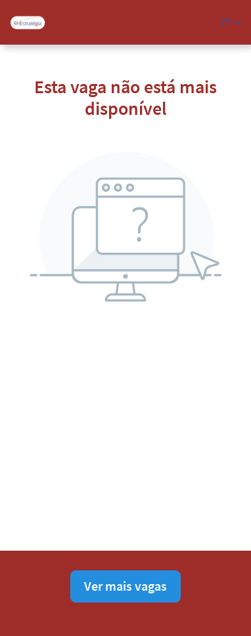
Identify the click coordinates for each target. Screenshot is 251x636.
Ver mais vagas (125, 586)
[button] (231, 22)
